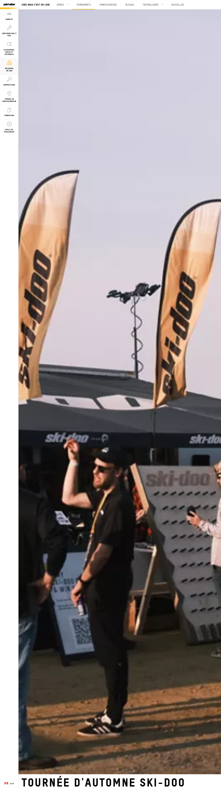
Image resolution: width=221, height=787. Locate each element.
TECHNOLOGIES (150, 4)
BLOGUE (130, 4)
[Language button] (9, 783)
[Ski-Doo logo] (9, 4)
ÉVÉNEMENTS (84, 4)
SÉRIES (60, 4)
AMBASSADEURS (108, 4)
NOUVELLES (177, 4)
